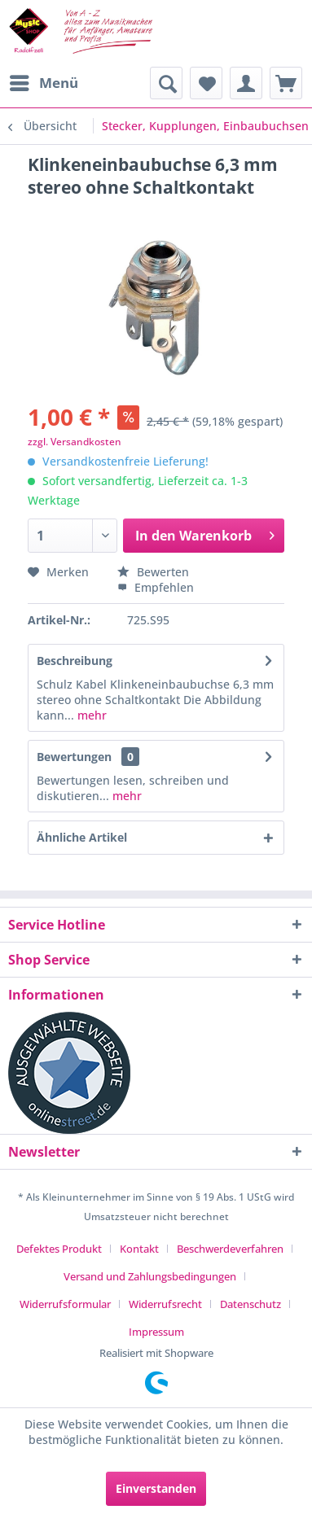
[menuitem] (43, 83)
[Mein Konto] (246, 83)
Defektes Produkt (59, 1248)
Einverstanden (156, 1488)
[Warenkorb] (286, 83)
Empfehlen (155, 587)
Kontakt (139, 1248)
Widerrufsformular (65, 1304)
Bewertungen (74, 756)
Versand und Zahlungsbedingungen (150, 1276)
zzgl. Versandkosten (74, 442)
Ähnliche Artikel (82, 837)
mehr (90, 715)
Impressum (156, 1331)
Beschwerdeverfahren (230, 1248)
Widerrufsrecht (165, 1304)
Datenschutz (250, 1304)
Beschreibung (74, 660)
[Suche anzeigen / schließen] (166, 83)
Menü (44, 81)
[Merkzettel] (206, 83)
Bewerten (153, 572)
